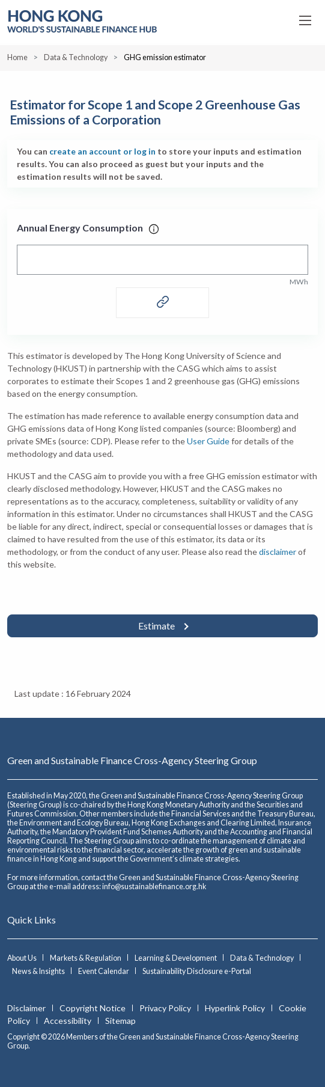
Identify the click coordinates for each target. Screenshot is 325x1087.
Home (17, 57)
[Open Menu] (306, 20)
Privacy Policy (166, 1008)
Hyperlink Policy (236, 1008)
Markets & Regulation (86, 958)
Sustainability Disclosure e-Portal (196, 971)
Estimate (157, 625)
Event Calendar (104, 971)
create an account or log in (102, 151)
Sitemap (120, 1020)
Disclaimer (27, 1008)
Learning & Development (176, 958)
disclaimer (277, 552)
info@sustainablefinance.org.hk (154, 886)
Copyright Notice (93, 1008)
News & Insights (39, 971)
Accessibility (68, 1020)
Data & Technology (76, 57)
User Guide (208, 441)
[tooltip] (154, 227)
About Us (22, 958)
